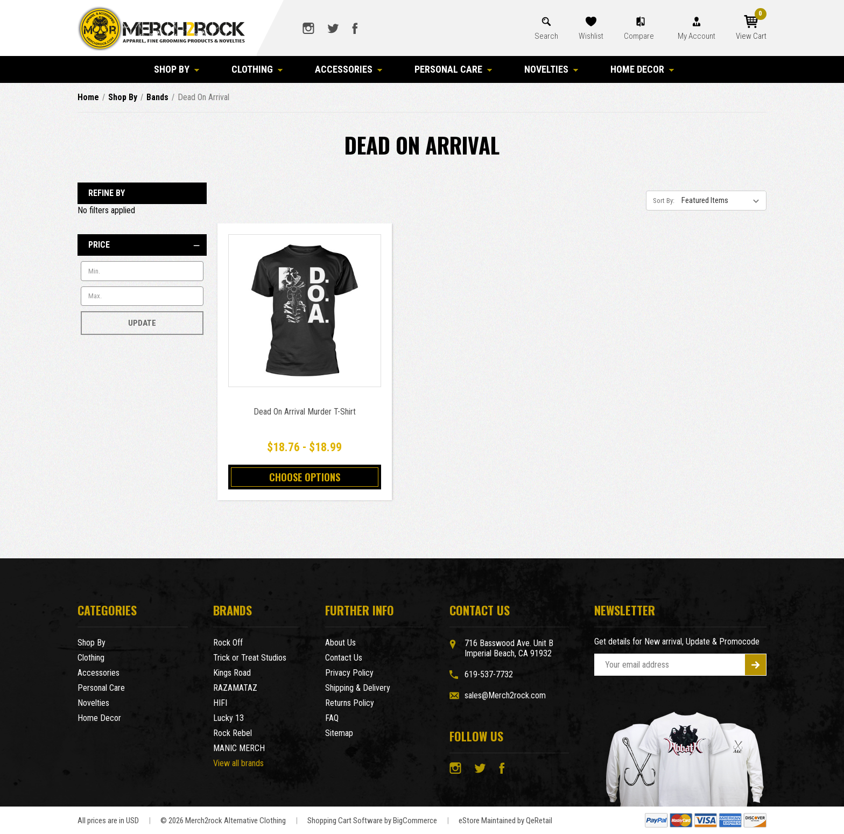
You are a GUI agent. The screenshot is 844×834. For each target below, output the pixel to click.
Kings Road (232, 673)
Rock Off (228, 642)
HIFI (220, 703)
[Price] (142, 245)
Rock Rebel (232, 733)
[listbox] (723, 200)
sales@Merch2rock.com (505, 695)
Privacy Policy (349, 673)
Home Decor (642, 69)
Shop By (176, 69)
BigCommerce (415, 820)
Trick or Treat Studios (249, 658)
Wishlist (591, 36)
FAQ (332, 718)
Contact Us (343, 658)
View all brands (238, 763)
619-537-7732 (489, 674)
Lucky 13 (228, 718)
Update (142, 323)
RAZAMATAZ (235, 688)
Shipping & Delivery (357, 688)
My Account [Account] (696, 36)
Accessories (348, 69)
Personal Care (453, 69)
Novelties (551, 69)
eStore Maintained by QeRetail (505, 820)
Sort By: (663, 201)
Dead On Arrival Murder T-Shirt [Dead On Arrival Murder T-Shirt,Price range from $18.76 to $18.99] (305, 412)
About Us (340, 642)
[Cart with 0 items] (751, 28)
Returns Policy (349, 703)
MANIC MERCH (239, 748)
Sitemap (339, 733)
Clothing (257, 69)
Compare (640, 36)
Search (546, 36)
